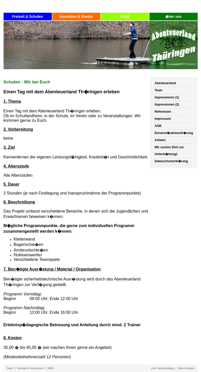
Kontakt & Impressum (30, 368)
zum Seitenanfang (162, 368)
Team (158, 90)
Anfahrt (160, 140)
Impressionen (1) (167, 97)
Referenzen (163, 111)
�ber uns (173, 16)
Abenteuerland (165, 83)
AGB (158, 126)
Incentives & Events (76, 16)
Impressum (163, 119)
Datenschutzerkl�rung (171, 161)
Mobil (124, 16)
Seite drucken (185, 368)
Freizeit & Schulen (27, 16)
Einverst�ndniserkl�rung (174, 133)
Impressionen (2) (167, 104)
